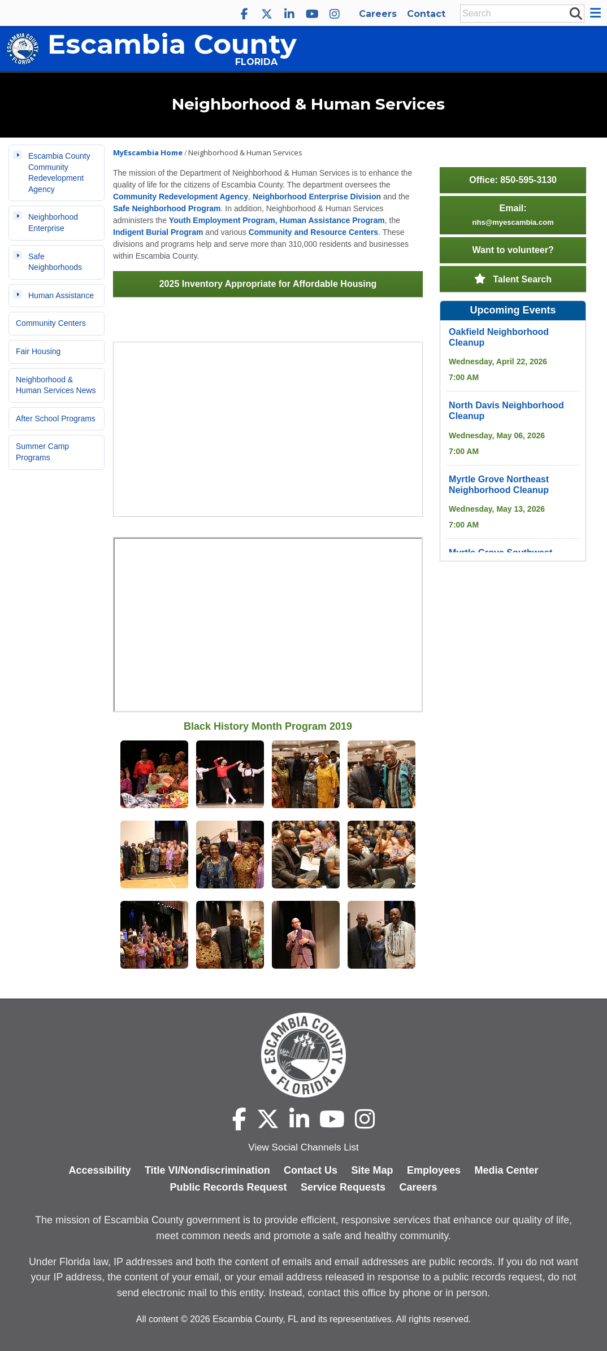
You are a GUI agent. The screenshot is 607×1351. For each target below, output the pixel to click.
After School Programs (56, 418)
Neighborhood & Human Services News (56, 385)
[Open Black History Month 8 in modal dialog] (154, 855)
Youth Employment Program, (223, 220)
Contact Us (310, 1170)
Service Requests (343, 1187)
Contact (426, 13)
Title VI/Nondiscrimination (207, 1170)
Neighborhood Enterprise (53, 222)
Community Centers (51, 323)
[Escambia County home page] (303, 1055)
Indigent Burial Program (158, 232)
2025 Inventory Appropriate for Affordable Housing (268, 284)
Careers (378, 13)
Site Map (372, 1170)
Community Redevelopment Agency (180, 196)
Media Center (507, 1170)
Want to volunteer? (512, 250)
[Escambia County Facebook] (244, 14)
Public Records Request (228, 1187)
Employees (434, 1170)
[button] (597, 13)
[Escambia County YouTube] (312, 14)
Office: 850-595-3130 (513, 180)
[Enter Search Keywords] (519, 13)
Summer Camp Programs (42, 452)
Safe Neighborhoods (55, 262)
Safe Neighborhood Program (167, 208)
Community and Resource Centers (314, 232)
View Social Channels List (303, 1147)
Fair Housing (38, 351)
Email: (513, 214)
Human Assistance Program (331, 220)
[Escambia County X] (266, 14)
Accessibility (99, 1170)
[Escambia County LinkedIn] (289, 14)
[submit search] (575, 13)
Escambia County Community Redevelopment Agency (59, 172)
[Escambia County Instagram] (334, 14)
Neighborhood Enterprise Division (317, 196)
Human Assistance (61, 295)
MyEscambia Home (148, 152)
